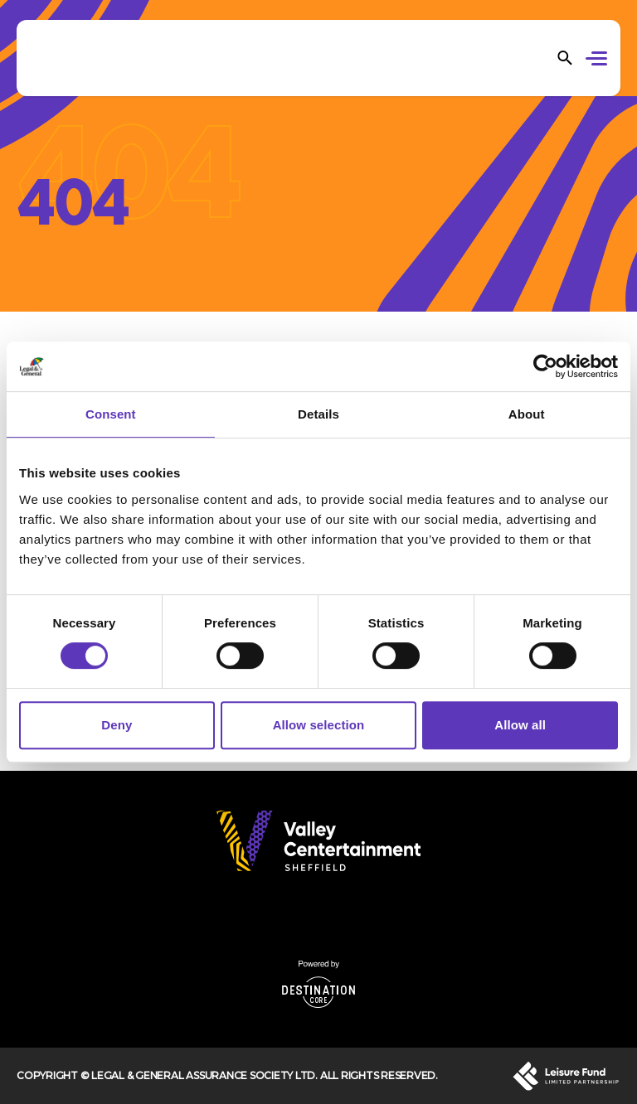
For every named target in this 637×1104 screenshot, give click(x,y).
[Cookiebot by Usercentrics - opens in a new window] (545, 366)
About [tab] (526, 414)
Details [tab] (318, 414)
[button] (599, 60)
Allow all (520, 725)
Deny (116, 725)
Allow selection (319, 725)
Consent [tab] (110, 414)
